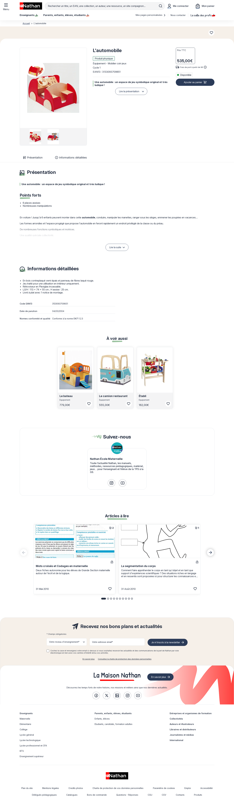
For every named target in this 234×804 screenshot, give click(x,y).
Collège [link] (23, 729)
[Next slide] (210, 552)
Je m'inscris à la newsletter (165, 642)
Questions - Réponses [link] (127, 795)
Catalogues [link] (71, 795)
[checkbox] (48, 651)
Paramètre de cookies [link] (164, 788)
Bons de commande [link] (97, 795)
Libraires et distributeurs (183, 729)
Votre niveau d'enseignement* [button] (64, 642)
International (176, 740)
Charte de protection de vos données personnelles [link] (118, 788)
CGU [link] (150, 795)
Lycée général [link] (27, 735)
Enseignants (26, 713)
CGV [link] (164, 795)
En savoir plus (89, 659)
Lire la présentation (129, 91)
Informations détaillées (71, 157)
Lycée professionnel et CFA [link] (33, 745)
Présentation (33, 157)
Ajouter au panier (193, 82)
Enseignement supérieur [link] (32, 756)
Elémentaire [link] (25, 724)
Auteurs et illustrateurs (182, 724)
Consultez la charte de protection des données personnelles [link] (124, 659)
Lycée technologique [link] (30, 740)
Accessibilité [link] (206, 788)
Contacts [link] (180, 795)
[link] (111, 483)
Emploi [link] (187, 788)
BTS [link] (22, 751)
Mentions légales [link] (50, 788)
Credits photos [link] (75, 788)
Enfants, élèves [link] (102, 718)
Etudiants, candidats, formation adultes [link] (113, 724)
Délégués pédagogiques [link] (44, 795)
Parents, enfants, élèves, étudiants (113, 713)
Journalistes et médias (182, 735)
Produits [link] (198, 795)
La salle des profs (202, 15)
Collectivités (176, 718)
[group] (35, 136)
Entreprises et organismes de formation (191, 713)
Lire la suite (115, 247)
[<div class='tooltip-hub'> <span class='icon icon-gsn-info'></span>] (205, 67)
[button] (53, 87)
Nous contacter (178, 15)
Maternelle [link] (25, 718)
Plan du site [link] (27, 788)
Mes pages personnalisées (151, 15)
